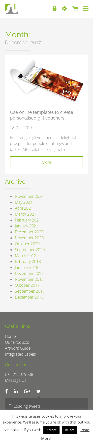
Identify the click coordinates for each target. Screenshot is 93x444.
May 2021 (23, 202)
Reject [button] (69, 430)
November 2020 (29, 238)
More (46, 162)
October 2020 (27, 243)
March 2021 (25, 214)
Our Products (17, 342)
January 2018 (26, 267)
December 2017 (29, 273)
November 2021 (29, 196)
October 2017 (27, 285)
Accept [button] (51, 430)
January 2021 (26, 226)
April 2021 (24, 208)
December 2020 (29, 232)
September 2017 (30, 291)
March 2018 (25, 255)
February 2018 (28, 261)
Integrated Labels (20, 354)
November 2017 (29, 279)
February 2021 (28, 220)
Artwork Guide (18, 348)
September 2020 (30, 249)
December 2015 (29, 297)
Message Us (15, 380)
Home (10, 336)
